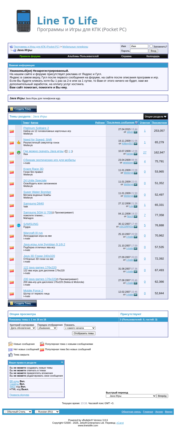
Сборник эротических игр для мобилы (49, 160)
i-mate (26, 163)
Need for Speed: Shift (37, 139)
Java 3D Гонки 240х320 (39, 256)
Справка (126, 56)
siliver (130, 132)
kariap (129, 153)
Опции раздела (154, 116)
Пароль (125, 51)
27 (145, 152)
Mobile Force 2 (33, 290)
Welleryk (28, 133)
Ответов (145, 122)
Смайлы (14, 384)
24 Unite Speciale (35, 180)
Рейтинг (100, 122)
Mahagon (28, 218)
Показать (69, 325)
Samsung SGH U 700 (37, 212)
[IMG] (13, 386)
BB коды (14, 381)
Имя (123, 46)
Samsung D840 (33, 203)
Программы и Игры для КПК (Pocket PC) (37, 46)
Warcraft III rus (33, 232)
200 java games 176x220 (40, 279)
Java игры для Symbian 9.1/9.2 (44, 244)
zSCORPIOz (126, 226)
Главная (148, 411)
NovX (130, 216)
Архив (159, 411)
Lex (131, 206)
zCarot (120, 422)
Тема (26, 122)
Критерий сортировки (22, 325)
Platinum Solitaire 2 (36, 128)
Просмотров (159, 122)
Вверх (168, 411)
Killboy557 (127, 143)
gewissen (128, 162)
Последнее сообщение (121, 122)
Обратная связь (131, 411)
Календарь (153, 56)
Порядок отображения (50, 325)
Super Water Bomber (37, 192)
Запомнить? (158, 46)
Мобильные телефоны (75, 46)
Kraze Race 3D (33, 169)
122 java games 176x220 (40, 267)
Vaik (25, 206)
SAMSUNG (30, 224)
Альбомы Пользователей (83, 56)
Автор (34, 122)
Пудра (26, 227)
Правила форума (19, 394)
